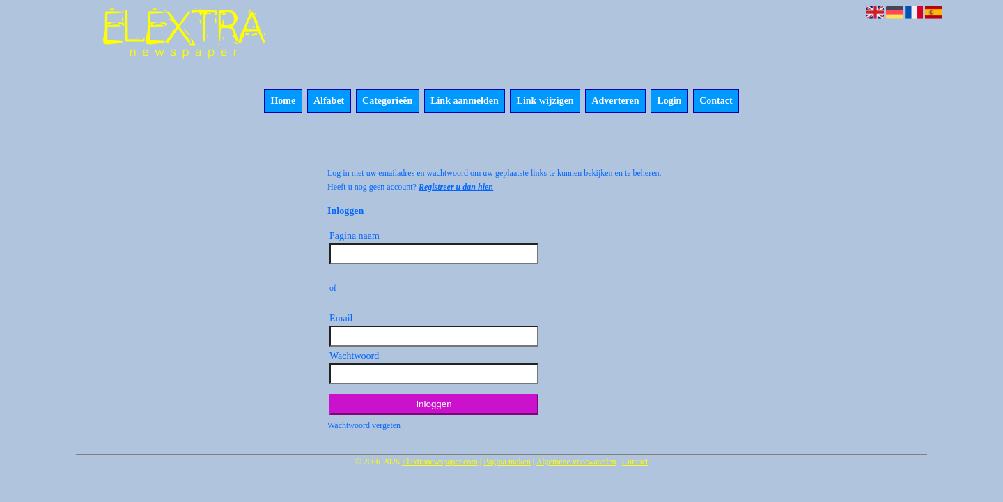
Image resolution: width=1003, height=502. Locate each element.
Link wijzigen (545, 101)
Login (669, 101)
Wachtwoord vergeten (364, 425)
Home (282, 101)
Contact (715, 101)
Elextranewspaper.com (440, 461)
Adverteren (615, 101)
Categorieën (387, 101)
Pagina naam (354, 236)
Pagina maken (507, 461)
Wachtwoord (354, 356)
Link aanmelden (464, 101)
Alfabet (328, 101)
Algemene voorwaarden (576, 461)
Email (340, 318)
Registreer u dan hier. (456, 187)
